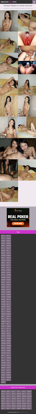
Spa (7, 331)
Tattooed (8, 348)
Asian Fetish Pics (28, 406)
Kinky (3, 377)
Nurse (8, 265)
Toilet (8, 362)
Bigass (3, 262)
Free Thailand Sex (24, 399)
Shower (8, 311)
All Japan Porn (24, 406)
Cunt (2, 309)
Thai (7, 355)
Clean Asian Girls (13, 404)
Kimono (3, 374)
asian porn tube (13, 391)
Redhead (8, 294)
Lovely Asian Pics (3, 396)
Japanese (3, 367)
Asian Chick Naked (8, 396)
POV (7, 287)
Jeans (3, 370)
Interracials (4, 365)
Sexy (8, 304)
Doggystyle (4, 321)
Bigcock (3, 265)
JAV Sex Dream (8, 391)
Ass (2, 238)
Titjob (8, 360)
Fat (2, 328)
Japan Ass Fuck (8, 409)
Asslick (3, 243)
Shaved (8, 306)
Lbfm (3, 382)
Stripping (8, 340)
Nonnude (9, 260)
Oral (7, 267)
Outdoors (9, 270)
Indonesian (4, 362)
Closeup (3, 291)
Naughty (8, 255)
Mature (8, 248)
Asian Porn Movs (13, 394)
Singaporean (9, 313)
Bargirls (3, 252)
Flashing (3, 335)
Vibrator (8, 374)
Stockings (9, 338)
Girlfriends (4, 343)
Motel (8, 252)
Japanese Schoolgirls (19, 396)
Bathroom (4, 255)
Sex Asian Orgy (13, 401)
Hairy (3, 345)
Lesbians (8, 238)
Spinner (8, 333)
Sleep (8, 321)
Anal (2, 235)
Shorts (8, 309)
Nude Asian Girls (23, 394)
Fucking (3, 340)
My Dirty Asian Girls (8, 406)
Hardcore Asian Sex (19, 401)
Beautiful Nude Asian (3, 399)
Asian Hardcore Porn (29, 409)
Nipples (8, 257)
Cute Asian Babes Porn (13, 396)
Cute (2, 311)
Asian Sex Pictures (29, 401)
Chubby (3, 289)
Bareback (3, 250)
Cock (3, 294)
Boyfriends (4, 277)
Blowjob (3, 272)
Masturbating (9, 245)
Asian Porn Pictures (29, 399)
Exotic (3, 323)
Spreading (9, 335)
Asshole (3, 240)
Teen (8, 352)
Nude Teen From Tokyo (13, 409)
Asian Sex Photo (28, 394)
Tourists (8, 367)
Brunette (3, 279)
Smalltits (8, 326)
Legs (8, 235)
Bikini (3, 267)
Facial (3, 326)
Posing (8, 284)
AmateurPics (8, 2)
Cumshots (4, 306)
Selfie (8, 299)
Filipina (3, 331)
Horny (3, 355)
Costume (3, 296)
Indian (3, 360)
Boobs (3, 274)
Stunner (8, 343)
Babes (3, 245)
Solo (7, 328)
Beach (3, 257)
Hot (2, 357)
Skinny (8, 316)
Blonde (3, 270)
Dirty (3, 318)
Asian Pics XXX (3, 406)
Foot (2, 338)
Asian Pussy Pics (3, 401)
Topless (8, 365)
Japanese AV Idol (29, 391)
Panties (8, 272)
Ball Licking (3, 248)
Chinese (3, 287)
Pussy (8, 289)
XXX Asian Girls (28, 404)
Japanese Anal (19, 394)
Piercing (8, 279)
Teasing (8, 350)
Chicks (3, 284)
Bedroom (3, 260)
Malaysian (9, 243)
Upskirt (8, 372)
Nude (8, 262)
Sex (7, 301)
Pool (8, 282)
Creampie (4, 301)
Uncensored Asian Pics (4, 404)
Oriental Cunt (13, 399)
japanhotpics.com (24, 396)
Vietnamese (9, 377)
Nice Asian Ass (8, 394)
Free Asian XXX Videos (23, 401)
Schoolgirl (9, 296)
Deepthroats (4, 313)
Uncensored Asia (29, 396)
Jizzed (3, 372)
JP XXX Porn (23, 391)
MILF (8, 250)
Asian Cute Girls (3, 394)
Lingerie (8, 240)
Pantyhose (9, 274)
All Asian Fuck (13, 406)
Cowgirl (3, 299)
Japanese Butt (3, 391)
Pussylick (8, 291)
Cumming (3, 304)
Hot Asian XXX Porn (8, 401)
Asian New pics (8, 399)
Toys (8, 370)
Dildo (3, 316)
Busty (3, 282)
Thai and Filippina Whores (24, 404)
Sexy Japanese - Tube (19, 391)
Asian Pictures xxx (3, 409)
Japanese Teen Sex (19, 409)
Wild (7, 379)
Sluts (8, 323)
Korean (3, 379)
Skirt (8, 318)
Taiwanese (9, 345)
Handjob (3, 348)
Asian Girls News (8, 404)
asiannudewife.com (19, 403)
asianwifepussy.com (19, 405)
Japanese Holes (24, 409)
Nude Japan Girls (18, 399)
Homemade (4, 352)
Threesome (9, 357)
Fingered (3, 333)
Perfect (8, 277)
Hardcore (3, 350)
